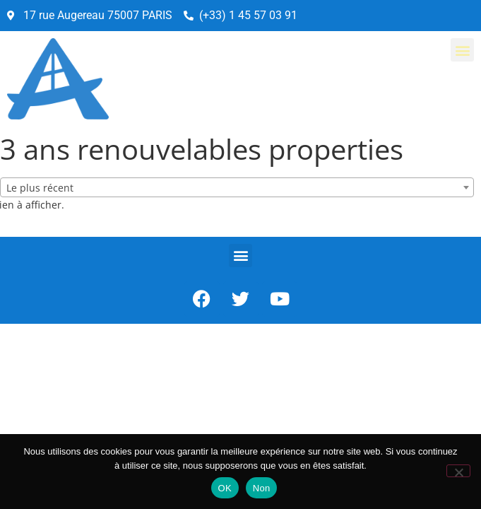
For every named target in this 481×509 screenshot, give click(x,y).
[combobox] (237, 187)
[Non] (458, 470)
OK (225, 488)
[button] (462, 50)
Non (262, 488)
